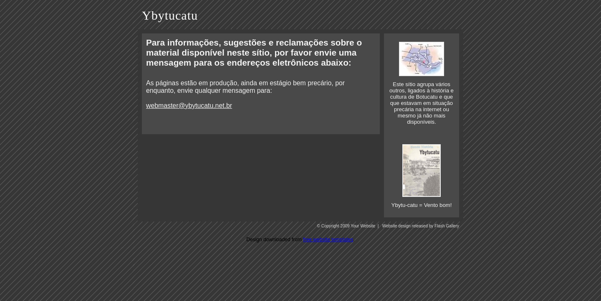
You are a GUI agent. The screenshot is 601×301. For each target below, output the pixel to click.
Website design (396, 226)
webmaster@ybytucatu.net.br (189, 105)
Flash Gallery (446, 226)
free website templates (328, 239)
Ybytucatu (170, 15)
